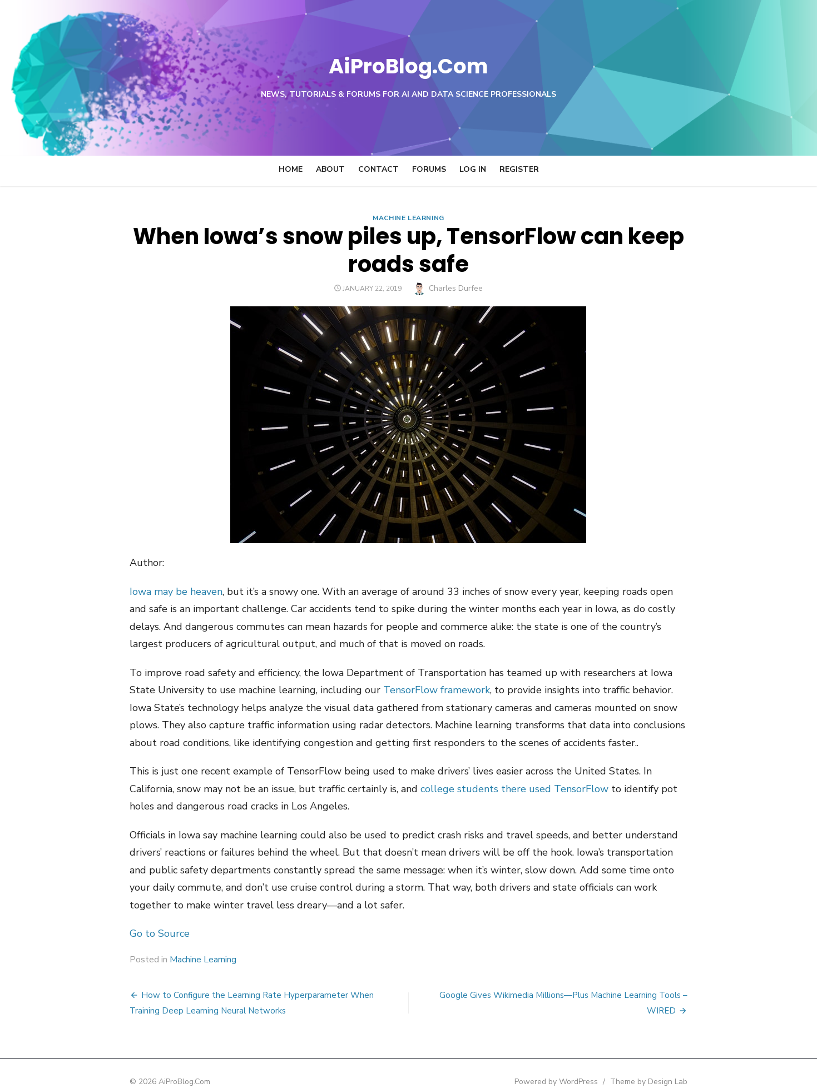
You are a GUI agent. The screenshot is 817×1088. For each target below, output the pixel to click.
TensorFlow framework (303, 690)
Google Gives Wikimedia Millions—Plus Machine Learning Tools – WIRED (580, 977)
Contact (378, 169)
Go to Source (116, 916)
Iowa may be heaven (132, 591)
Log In (472, 169)
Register (519, 169)
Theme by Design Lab (692, 1064)
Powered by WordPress (600, 1064)
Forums (429, 169)
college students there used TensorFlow (357, 789)
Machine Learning (408, 217)
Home (291, 169)
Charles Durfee (456, 288)
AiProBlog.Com (408, 64)
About (330, 169)
